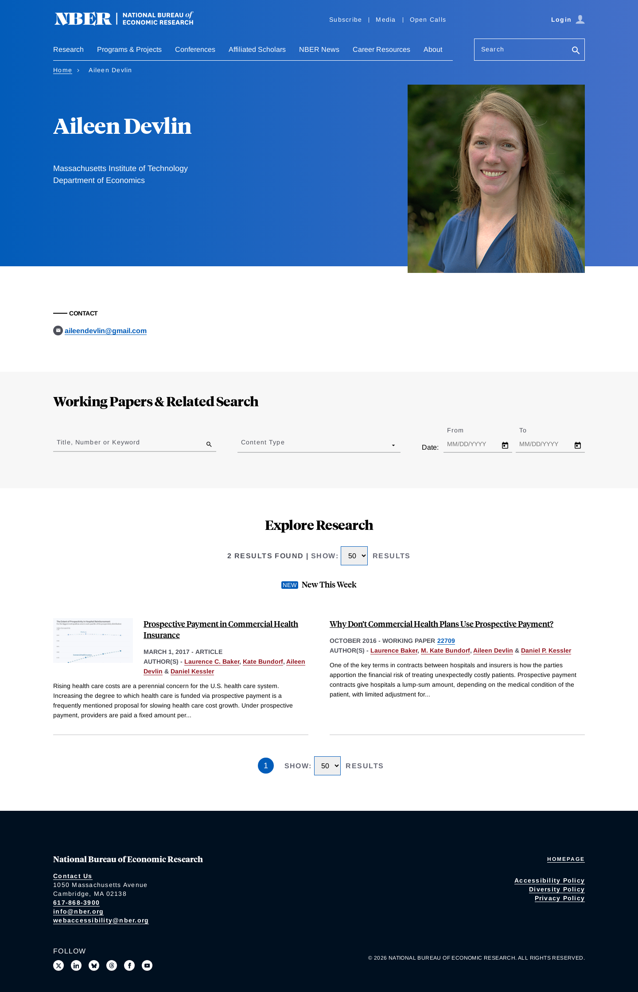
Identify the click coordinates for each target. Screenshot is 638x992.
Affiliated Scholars (257, 49)
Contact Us (73, 875)
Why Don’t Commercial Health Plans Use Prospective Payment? (441, 623)
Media (386, 19)
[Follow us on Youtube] (147, 965)
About (433, 49)
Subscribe (345, 19)
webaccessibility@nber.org (101, 920)
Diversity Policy (557, 889)
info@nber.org (78, 911)
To (530, 430)
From (463, 430)
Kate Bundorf (263, 661)
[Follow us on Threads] (111, 965)
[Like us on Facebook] (129, 965)
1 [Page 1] (266, 765)
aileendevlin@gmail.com (106, 331)
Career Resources (381, 49)
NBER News (319, 49)
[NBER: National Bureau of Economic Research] (131, 23)
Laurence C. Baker (211, 661)
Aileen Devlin (493, 650)
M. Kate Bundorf (445, 650)
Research (68, 49)
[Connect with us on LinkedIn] (76, 965)
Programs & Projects (129, 49)
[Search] (576, 51)
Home (62, 70)
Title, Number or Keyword (98, 442)
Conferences (195, 49)
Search (492, 49)
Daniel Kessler (192, 671)
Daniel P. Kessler (546, 650)
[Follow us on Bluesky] (94, 965)
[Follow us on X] (58, 965)
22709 (446, 640)
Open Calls (428, 19)
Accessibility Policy (549, 880)
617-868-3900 (76, 902)
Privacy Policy (560, 898)
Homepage (566, 859)
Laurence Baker (393, 650)
